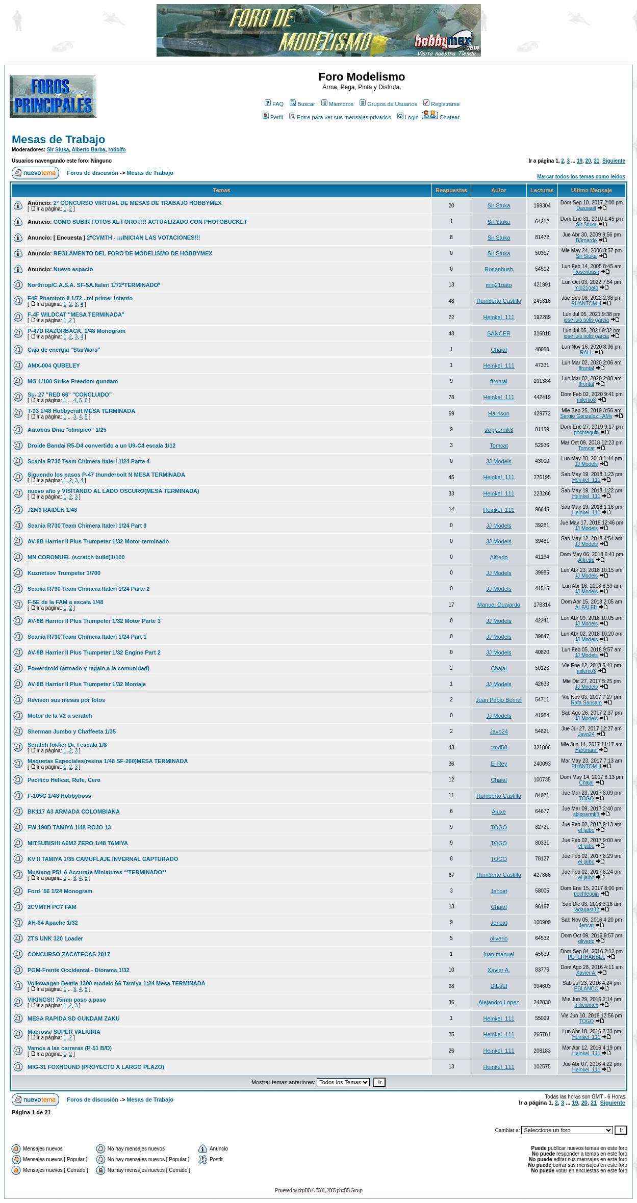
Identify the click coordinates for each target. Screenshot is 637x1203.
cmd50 (499, 747)
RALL (586, 352)
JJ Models (499, 461)
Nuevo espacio (73, 269)
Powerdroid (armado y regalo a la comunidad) (88, 668)
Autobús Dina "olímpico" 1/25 (67, 430)
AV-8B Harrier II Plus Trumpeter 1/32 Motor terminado (98, 541)
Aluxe (499, 811)
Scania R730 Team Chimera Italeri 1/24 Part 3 (87, 525)
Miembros (337, 104)
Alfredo (499, 557)
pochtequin (586, 432)
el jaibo (586, 830)
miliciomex (586, 1005)
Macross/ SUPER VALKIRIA (64, 1032)
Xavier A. (499, 970)
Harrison (498, 413)
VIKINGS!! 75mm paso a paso (67, 1000)
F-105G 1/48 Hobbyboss (59, 796)
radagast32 (586, 909)
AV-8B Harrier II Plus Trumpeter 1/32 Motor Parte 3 (94, 621)
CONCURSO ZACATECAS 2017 (69, 954)
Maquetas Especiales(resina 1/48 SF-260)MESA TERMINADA (108, 761)
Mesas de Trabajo (58, 139)
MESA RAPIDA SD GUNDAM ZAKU (74, 1018)
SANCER (499, 333)
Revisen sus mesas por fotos (66, 700)
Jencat (499, 891)
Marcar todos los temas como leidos (581, 176)
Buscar (302, 104)
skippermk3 (499, 430)
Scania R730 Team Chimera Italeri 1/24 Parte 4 (88, 461)
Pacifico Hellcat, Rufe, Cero (64, 780)
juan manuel (498, 954)
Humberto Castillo (498, 301)
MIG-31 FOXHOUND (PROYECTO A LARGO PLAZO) (96, 1067)
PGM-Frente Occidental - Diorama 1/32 (79, 970)
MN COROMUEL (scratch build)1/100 (76, 557)
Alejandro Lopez (498, 1002)
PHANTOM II (586, 303)
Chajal (498, 350)
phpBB (304, 1190)
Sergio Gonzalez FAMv (586, 416)
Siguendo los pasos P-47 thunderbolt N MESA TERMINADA (106, 475)
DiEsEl (499, 986)
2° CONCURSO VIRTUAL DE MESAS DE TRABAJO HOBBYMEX (138, 203)
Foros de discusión (92, 173)
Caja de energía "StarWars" (64, 350)
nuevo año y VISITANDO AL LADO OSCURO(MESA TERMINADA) (113, 491)
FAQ (274, 104)
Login (408, 117)
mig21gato (499, 285)
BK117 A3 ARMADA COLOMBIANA (74, 811)
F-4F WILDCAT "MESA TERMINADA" (76, 314)
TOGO (586, 798)
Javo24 (498, 731)
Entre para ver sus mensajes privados (340, 117)
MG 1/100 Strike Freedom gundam (73, 381)
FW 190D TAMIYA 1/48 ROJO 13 (69, 827)
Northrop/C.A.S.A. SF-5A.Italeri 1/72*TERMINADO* (94, 285)
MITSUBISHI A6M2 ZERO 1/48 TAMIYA (78, 843)
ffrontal (586, 368)
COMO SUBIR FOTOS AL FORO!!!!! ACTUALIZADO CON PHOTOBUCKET (150, 222)
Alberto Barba (88, 149)
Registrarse (441, 104)
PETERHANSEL (586, 957)
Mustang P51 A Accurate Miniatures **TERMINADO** (97, 872)
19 (579, 161)
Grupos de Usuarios (388, 104)
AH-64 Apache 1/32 (53, 923)
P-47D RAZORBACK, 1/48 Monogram (76, 331)
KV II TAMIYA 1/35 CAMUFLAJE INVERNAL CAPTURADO (103, 859)
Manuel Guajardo (498, 605)
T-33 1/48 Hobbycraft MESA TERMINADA (81, 411)
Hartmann (586, 750)
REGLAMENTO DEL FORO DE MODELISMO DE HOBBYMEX (133, 253)
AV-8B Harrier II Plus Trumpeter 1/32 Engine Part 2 (94, 652)
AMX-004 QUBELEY (54, 365)
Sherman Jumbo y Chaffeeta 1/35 (72, 731)
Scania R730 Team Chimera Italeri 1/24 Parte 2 (88, 589)
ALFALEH (586, 607)
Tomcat (498, 445)
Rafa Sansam (586, 702)
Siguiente (613, 161)
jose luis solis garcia (586, 320)
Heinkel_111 (498, 317)
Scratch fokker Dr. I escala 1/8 (67, 745)
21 (596, 161)
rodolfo (116, 149)
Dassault (586, 208)
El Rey (499, 764)
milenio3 (586, 400)
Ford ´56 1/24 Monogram (60, 891)
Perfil (273, 117)
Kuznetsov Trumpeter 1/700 (64, 573)
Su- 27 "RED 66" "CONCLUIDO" (70, 394)
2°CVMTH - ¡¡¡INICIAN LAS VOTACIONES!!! (143, 237)
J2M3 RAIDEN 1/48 (52, 510)
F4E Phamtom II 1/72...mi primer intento (80, 298)
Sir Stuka (58, 149)
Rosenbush (499, 269)
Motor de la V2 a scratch (60, 716)
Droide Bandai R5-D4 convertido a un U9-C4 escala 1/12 (101, 445)
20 (588, 161)
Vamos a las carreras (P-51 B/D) (70, 1048)
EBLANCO (586, 988)
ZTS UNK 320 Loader (55, 938)
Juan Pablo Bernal (499, 700)
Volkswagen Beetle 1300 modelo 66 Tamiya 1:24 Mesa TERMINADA (117, 983)
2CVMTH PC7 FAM (52, 907)
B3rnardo (586, 240)
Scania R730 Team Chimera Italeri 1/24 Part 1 (87, 637)
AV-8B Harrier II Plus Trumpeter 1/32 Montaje (87, 684)
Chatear (441, 117)
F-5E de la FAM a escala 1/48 (66, 602)
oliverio (499, 938)
